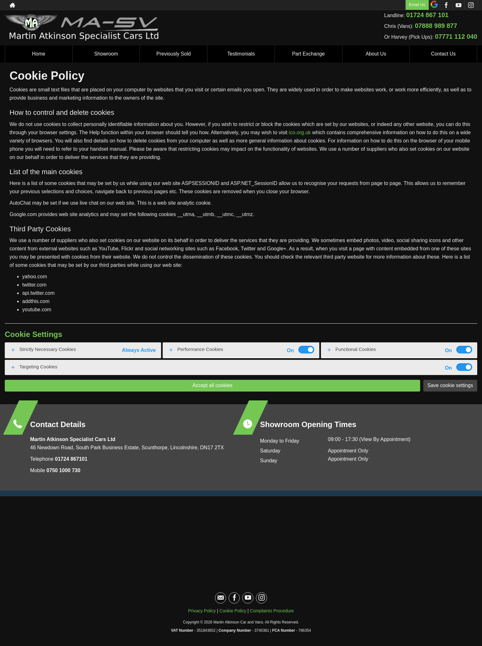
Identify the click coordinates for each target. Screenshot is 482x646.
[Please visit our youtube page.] (458, 5)
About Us (376, 53)
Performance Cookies (200, 349)
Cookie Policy (232, 610)
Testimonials (241, 53)
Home (39, 53)
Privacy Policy (202, 610)
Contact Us (443, 53)
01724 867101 (71, 459)
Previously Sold (173, 53)
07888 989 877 (436, 25)
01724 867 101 (427, 14)
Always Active (139, 350)
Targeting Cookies (38, 366)
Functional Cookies (355, 349)
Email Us (417, 4)
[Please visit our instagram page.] (471, 5)
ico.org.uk (300, 132)
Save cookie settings (450, 385)
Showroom (106, 53)
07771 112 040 (456, 36)
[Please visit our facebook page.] (446, 5)
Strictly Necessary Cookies (47, 349)
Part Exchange (308, 53)
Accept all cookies (212, 385)
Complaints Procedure (272, 610)
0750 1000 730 (64, 470)
